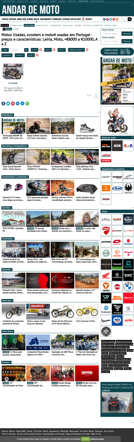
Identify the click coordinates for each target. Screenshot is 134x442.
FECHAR (85, 439)
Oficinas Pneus (108, 356)
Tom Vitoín (38, 431)
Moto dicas (8, 331)
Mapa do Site (96, 434)
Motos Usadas (108, 341)
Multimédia (8, 238)
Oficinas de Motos (118, 353)
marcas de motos (42, 25)
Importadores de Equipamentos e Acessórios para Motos (116, 362)
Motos (36, 19)
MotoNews (7, 115)
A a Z (34, 50)
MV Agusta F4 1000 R (13, 88)
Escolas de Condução (118, 365)
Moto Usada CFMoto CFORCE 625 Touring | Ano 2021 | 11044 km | (117, 398)
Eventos (5, 19)
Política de (97, 439)
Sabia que (7, 300)
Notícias (12, 19)
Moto (48, 50)
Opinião (30, 19)
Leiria (31, 55)
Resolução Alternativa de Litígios (78, 434)
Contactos (99, 431)
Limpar (5, 50)
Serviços (66, 19)
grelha (9, 29)
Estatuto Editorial (9, 434)
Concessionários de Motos (113, 350)
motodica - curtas (110, 25)
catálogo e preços (16, 25)
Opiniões (7, 207)
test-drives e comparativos (92, 25)
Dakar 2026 (21, 19)
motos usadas (29, 25)
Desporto (7, 269)
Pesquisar (127, 33)
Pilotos (127, 368)
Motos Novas (108, 344)
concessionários (55, 25)
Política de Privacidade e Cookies (29, 434)
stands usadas (68, 25)
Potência (19, 55)
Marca (61, 50)
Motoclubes (76, 19)
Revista (89, 19)
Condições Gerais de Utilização (53, 434)
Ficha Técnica (109, 431)
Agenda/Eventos (123, 341)
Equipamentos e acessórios (15, 176)
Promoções (57, 19)
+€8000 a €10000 (76, 50)
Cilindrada (7, 55)
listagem (16, 29)
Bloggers (118, 368)
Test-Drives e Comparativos (15, 146)
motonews (78, 25)
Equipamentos (46, 19)
